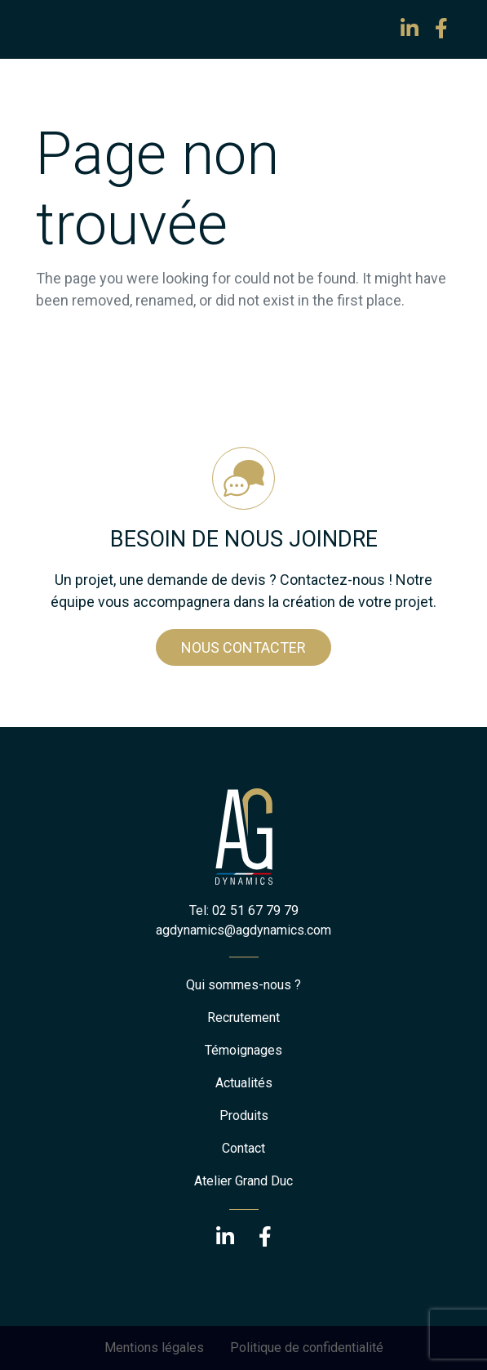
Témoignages (243, 1050)
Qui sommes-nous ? (243, 985)
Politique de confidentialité (306, 1347)
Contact (243, 1148)
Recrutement (243, 1017)
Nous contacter (243, 647)
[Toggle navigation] (58, 29)
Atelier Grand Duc (243, 1181)
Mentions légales (154, 1347)
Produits (243, 1115)
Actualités (243, 1083)
